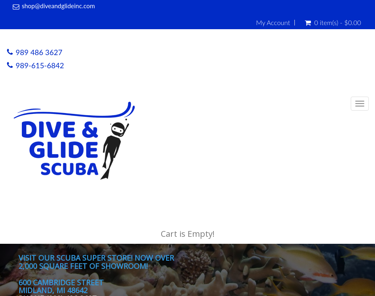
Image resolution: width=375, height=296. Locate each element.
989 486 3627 (39, 52)
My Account (273, 22)
